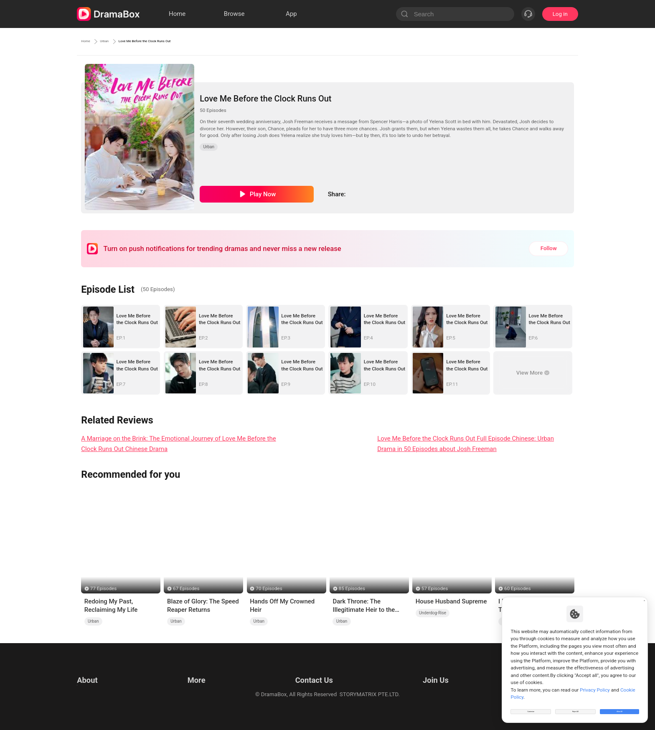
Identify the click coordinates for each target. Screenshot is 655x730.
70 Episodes (269, 588)
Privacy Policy (94, 681)
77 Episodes (103, 588)
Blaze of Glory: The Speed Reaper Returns (203, 605)
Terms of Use (93, 671)
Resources (199, 671)
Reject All (575, 707)
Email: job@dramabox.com (446, 671)
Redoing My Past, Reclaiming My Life (111, 605)
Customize (531, 707)
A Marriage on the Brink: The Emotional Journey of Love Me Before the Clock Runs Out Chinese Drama (178, 444)
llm (189, 681)
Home (89, 41)
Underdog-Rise (432, 613)
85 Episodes (352, 588)
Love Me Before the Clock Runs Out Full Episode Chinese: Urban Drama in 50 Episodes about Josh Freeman (465, 444)
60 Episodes (517, 588)
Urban (117, 41)
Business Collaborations (301, 681)
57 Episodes (434, 588)
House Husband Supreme (451, 601)
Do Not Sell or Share (101, 702)
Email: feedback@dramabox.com (312, 671)
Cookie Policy (93, 692)
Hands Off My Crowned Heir (282, 605)
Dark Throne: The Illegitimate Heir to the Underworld (364, 606)
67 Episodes (186, 588)
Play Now (263, 194)
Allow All (620, 707)
